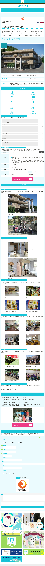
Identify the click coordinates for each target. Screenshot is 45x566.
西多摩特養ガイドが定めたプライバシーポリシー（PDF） (15, 504)
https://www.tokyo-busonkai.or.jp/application (19, 169)
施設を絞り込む (22, 10)
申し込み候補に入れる (16, 179)
